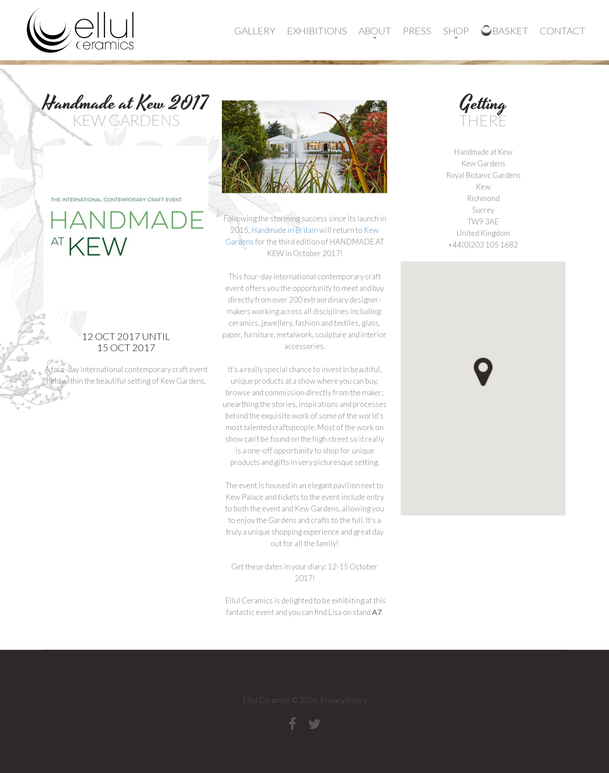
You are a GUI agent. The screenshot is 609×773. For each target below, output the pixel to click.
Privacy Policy (343, 702)
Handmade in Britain (284, 252)
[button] (499, 393)
